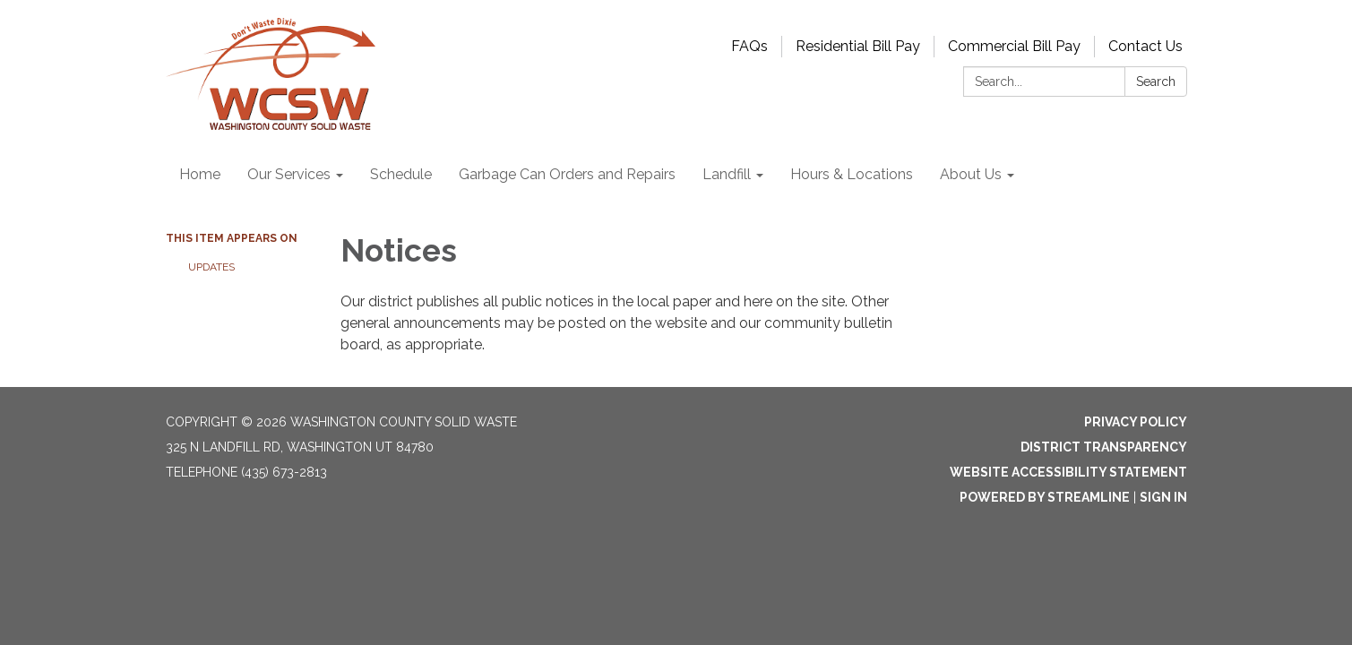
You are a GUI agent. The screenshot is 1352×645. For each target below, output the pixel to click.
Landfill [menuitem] (726, 174)
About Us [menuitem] (971, 174)
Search (1155, 81)
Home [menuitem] (199, 174)
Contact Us (1145, 46)
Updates (211, 267)
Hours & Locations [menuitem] (851, 174)
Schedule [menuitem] (401, 174)
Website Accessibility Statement (1068, 472)
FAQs (749, 46)
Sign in (1163, 497)
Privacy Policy (1135, 422)
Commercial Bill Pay (1014, 46)
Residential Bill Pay (858, 46)
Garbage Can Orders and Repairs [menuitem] (567, 174)
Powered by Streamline (1045, 497)
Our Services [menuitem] (289, 174)
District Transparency (1103, 447)
